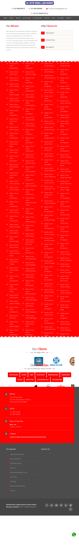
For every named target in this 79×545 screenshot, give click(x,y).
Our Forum (13, 509)
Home (5, 18)
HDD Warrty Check (16, 495)
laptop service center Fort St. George (13, 261)
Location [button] (60, 18)
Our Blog (13, 514)
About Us (13, 500)
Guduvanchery (43, 409)
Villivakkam (57, 409)
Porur (19, 409)
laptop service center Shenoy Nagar (64, 123)
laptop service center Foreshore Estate (14, 253)
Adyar (24, 404)
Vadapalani (13, 404)
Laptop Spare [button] (26, 18)
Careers (12, 523)
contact (68, 18)
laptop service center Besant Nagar (13, 167)
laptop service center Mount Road (29, 324)
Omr (31, 404)
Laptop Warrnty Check (17, 486)
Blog (53, 18)
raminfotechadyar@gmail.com (56, 9)
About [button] (11, 18)
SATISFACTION (50, 40)
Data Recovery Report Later (18, 504)
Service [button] (18, 18)
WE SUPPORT (50, 47)
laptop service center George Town (13, 270)
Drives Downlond (15, 490)
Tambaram (65, 404)
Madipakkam (53, 404)
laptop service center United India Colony (64, 278)
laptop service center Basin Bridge (13, 175)
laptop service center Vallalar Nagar (64, 307)
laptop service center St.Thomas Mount (65, 163)
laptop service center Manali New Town (29, 242)
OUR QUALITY (50, 33)
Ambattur (30, 409)
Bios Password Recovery (17, 518)
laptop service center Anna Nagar (13, 121)
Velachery (41, 404)
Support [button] (46, 18)
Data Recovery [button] (37, 18)
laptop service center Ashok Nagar (13, 144)
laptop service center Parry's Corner (48, 195)
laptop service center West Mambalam (13, 357)
